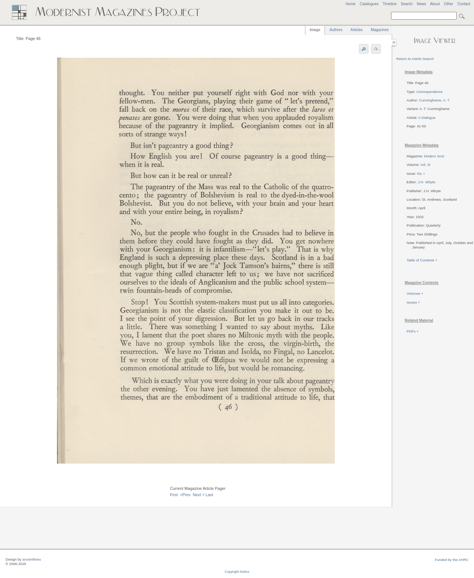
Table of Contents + (422, 260)
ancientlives (31, 559)
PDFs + (412, 331)
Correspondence (429, 92)
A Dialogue (426, 118)
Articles (357, 30)
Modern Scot (434, 156)
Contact (463, 4)
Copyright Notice (237, 572)
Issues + (413, 302)
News (421, 4)
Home (351, 4)
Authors (336, 30)
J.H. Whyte (426, 182)
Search (407, 4)
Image (315, 30)
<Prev (185, 494)
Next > (199, 494)
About (435, 4)
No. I (420, 173)
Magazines (379, 30)
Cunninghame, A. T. (434, 100)
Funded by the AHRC (451, 560)
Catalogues (369, 4)
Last (209, 494)
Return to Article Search (415, 59)
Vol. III (425, 165)
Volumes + (415, 293)
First (174, 494)
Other (448, 4)
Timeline (390, 4)
